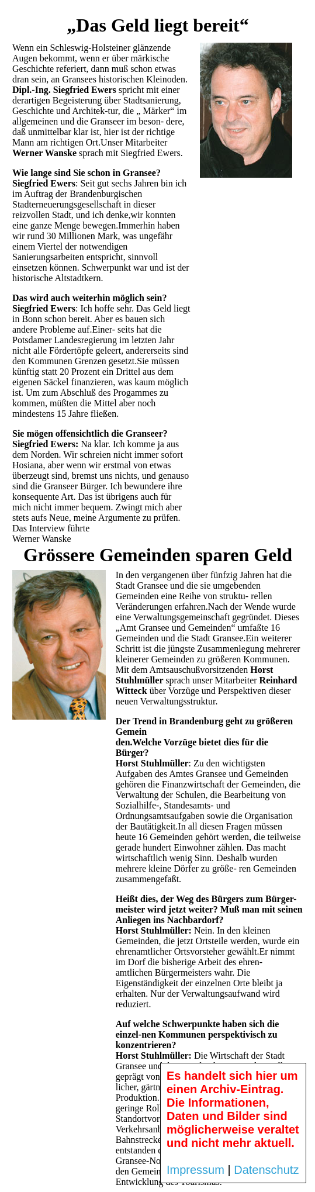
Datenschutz (266, 1169)
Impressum (195, 1169)
